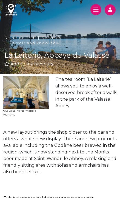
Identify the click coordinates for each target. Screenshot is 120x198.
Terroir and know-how (35, 43)
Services (51, 38)
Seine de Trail (20, 38)
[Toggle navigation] (95, 9)
